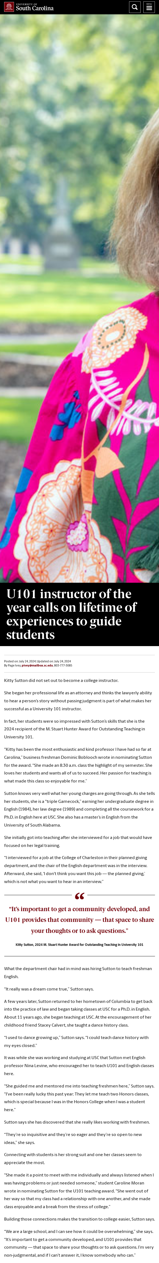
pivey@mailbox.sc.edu (37, 665)
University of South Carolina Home (29, 6)
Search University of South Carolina (135, 7)
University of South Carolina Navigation (149, 7)
